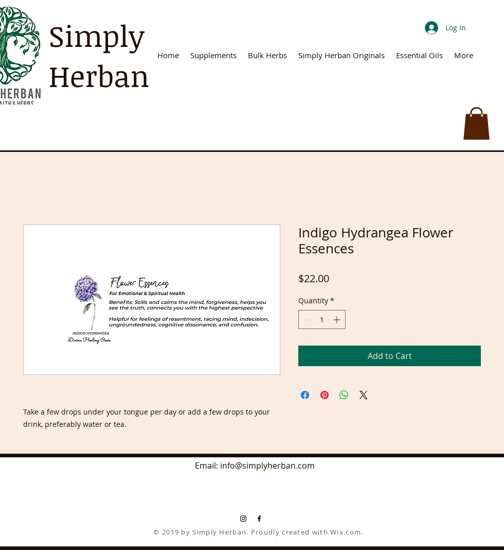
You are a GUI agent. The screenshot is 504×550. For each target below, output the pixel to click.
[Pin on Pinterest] (324, 395)
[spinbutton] (322, 320)
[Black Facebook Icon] (259, 518)
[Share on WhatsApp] (344, 395)
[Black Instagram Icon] (243, 518)
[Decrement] (306, 320)
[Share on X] (363, 395)
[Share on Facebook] (305, 395)
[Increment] (337, 320)
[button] (476, 123)
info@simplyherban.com (267, 465)
